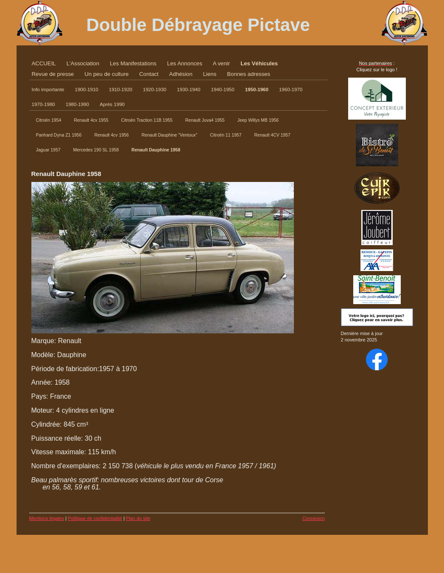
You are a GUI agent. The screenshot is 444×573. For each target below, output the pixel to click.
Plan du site (138, 518)
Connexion (313, 518)
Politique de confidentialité (95, 518)
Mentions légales (46, 518)
